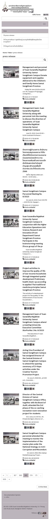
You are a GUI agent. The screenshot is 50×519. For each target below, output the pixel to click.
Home (5, 53)
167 (15, 475)
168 (20, 475)
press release (8, 35)
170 (31, 475)
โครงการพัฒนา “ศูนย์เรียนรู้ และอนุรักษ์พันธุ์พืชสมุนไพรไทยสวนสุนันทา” (22, 41)
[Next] (3, 475)
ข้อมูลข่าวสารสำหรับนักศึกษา (13, 46)
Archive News (42, 487)
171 (36, 475)
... (10, 475)
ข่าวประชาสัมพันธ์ (29, 99)
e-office (6, 497)
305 (4, 479)
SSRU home (36, 15)
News (5, 31)
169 (26, 475)
